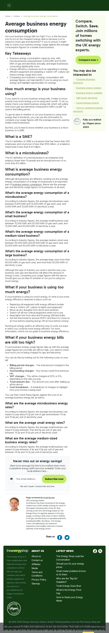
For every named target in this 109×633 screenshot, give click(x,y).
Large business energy (87, 102)
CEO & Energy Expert (35, 500)
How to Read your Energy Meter (69, 599)
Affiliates (36, 564)
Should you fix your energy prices (70, 565)
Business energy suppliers (89, 92)
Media (35, 568)
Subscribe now (54, 478)
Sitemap (36, 583)
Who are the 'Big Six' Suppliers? (67, 580)
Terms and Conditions (37, 574)
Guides (17, 16)
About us (36, 556)
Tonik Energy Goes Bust (68, 585)
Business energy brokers (88, 87)
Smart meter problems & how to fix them (71, 573)
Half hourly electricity (87, 97)
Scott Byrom (49, 498)
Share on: (50, 536)
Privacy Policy (39, 579)
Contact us (37, 560)
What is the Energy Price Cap (68, 591)
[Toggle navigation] (9, 5)
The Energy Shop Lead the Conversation (70, 558)
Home (7, 16)
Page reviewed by (40, 498)
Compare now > (88, 59)
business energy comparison (27, 184)
